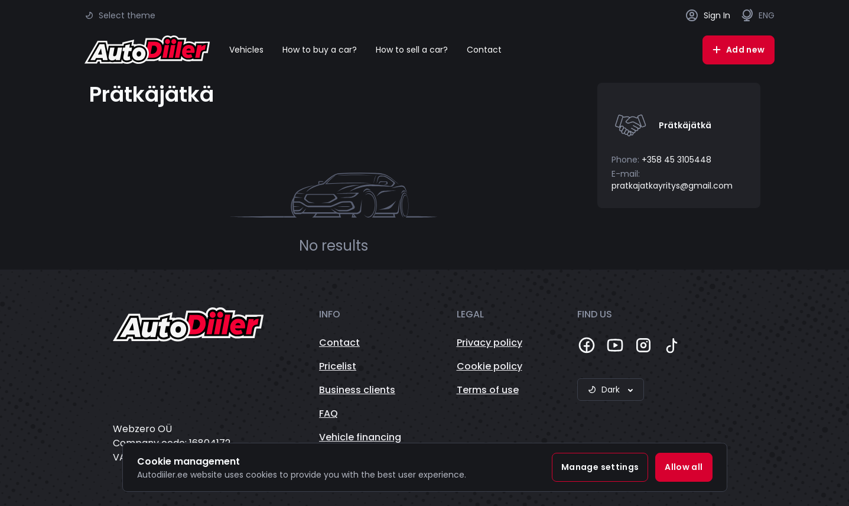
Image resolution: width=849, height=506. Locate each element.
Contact (484, 50)
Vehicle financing (360, 437)
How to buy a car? (319, 50)
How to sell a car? (412, 50)
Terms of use (488, 390)
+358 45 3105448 (676, 160)
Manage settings (600, 467)
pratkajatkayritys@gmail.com (672, 186)
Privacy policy (489, 342)
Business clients (357, 390)
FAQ (328, 413)
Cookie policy (489, 366)
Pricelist (337, 366)
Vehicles (246, 50)
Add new (738, 50)
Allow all (683, 467)
